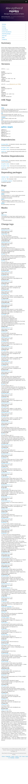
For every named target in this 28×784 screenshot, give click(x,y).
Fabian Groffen (4, 234)
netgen (7, 177)
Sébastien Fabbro (5, 634)
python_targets (7, 127)
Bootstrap (12, 757)
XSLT (20, 756)
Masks (14, 37)
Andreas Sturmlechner (5, 501)
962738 (2, 203)
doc (2, 113)
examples (3, 117)
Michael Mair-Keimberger (6, 606)
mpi (5, 151)
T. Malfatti (3, 649)
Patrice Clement (4, 622)
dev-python (13, 8)
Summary (14, 24)
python (7, 144)
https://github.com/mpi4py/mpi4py (17, 16)
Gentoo (3, 756)
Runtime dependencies (14, 31)
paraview (10, 180)
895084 (2, 194)
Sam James (3, 284)
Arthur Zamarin (4, 294)
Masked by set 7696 (15, 84)
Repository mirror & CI (5, 230)
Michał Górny (4, 215)
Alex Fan (3, 246)
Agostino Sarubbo (5, 476)
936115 (2, 199)
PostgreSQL (8, 756)
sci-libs (2, 178)
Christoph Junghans (5, 617)
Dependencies (14, 29)
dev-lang (3, 144)
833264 (2, 190)
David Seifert (4, 365)
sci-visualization (4, 180)
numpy (8, 149)
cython (8, 147)
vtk (5, 178)
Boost (23, 756)
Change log (14, 39)
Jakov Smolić (4, 407)
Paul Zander (3, 314)
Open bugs (14, 35)
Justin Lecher (4, 679)
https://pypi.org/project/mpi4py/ (7, 17)
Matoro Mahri (4, 307)
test (2, 119)
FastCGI (17, 756)
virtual (2, 151)
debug (2, 107)
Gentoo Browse (6, 1)
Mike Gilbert (3, 611)
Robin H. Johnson (5, 644)
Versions (14, 26)
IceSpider (17, 757)
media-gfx (3, 177)
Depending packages (14, 33)
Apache (12, 756)
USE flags (14, 28)
